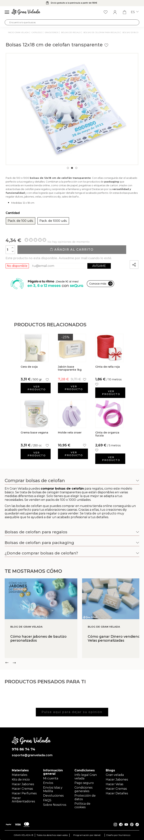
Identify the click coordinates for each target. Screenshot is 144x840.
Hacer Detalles (117, 793)
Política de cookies (82, 805)
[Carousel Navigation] (72, 662)
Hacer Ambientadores (23, 799)
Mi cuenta (50, 778)
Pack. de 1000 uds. (53, 221)
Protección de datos (85, 797)
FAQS (47, 800)
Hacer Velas (114, 784)
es (135, 12)
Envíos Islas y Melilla (52, 789)
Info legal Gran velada (85, 776)
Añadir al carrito (72, 249)
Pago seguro (84, 783)
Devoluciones (53, 795)
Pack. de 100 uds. (20, 221)
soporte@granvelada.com (31, 755)
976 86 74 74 (23, 749)
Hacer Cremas (22, 788)
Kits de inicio (21, 779)
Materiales (19, 775)
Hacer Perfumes (24, 793)
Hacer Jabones (23, 784)
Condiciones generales (83, 789)
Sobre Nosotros (54, 805)
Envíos (48, 783)
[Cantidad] (10, 249)
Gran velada (115, 775)
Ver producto (37, 388)
